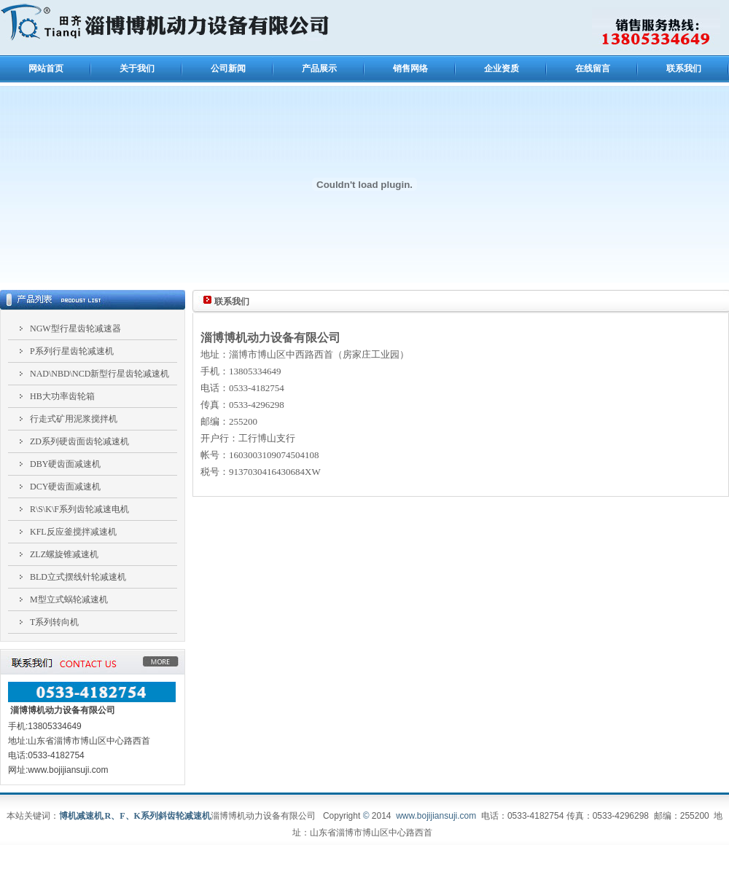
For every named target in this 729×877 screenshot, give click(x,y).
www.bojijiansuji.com (436, 816)
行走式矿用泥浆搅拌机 (73, 419)
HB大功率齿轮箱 (62, 396)
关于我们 (137, 68)
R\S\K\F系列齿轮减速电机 (79, 509)
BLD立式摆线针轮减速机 (78, 577)
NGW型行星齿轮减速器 (75, 328)
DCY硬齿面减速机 (65, 486)
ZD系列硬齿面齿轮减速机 (79, 441)
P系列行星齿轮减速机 (72, 351)
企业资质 (501, 68)
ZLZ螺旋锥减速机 (64, 554)
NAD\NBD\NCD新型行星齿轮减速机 (99, 374)
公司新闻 (228, 68)
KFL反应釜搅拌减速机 (73, 532)
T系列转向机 (54, 622)
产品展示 (319, 68)
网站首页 (45, 68)
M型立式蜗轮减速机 (69, 599)
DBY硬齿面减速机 (65, 464)
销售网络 (410, 68)
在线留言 (592, 68)
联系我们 (683, 68)
